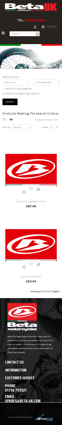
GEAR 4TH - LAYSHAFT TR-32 (31, 201)
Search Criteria (10, 77)
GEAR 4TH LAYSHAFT (31, 276)
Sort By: (6, 127)
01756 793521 (34, 20)
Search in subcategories (17, 88)
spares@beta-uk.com (23, 401)
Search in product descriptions (20, 93)
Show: (45, 127)
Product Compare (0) (46, 119)
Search (34, 66)
